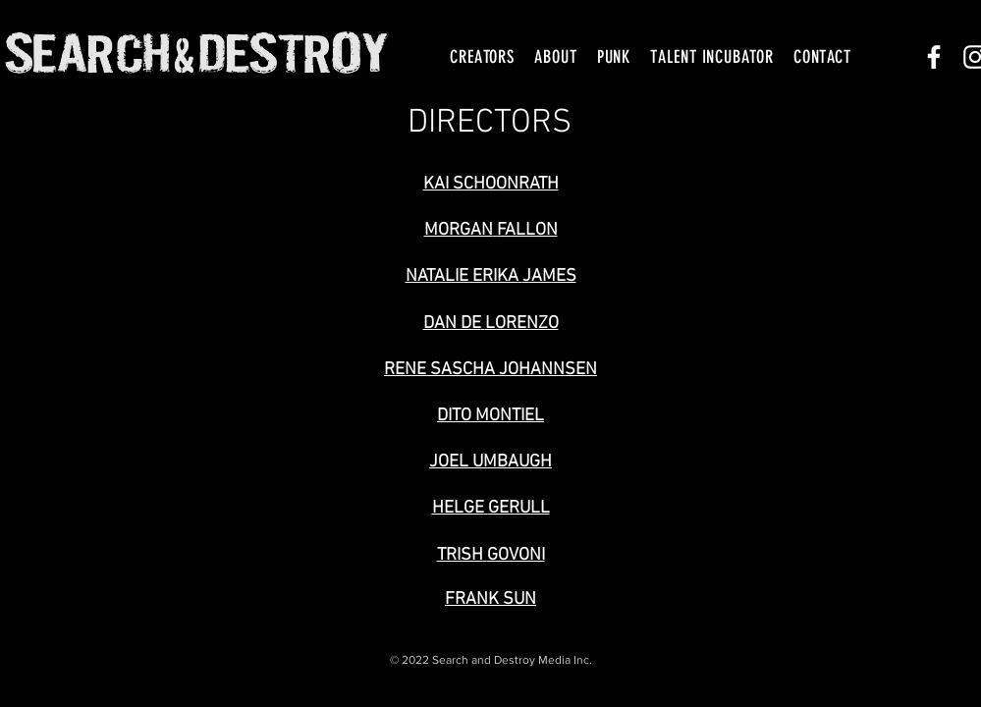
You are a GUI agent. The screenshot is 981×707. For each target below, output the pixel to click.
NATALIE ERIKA (462, 276)
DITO (454, 416)
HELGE (458, 508)
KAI (438, 184)
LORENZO (522, 323)
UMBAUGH (512, 462)
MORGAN (458, 230)
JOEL (448, 462)
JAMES (549, 276)
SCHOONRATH (506, 184)
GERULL (519, 508)
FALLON (527, 230)
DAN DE (452, 323)
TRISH (460, 555)
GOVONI (516, 555)
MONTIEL (509, 416)
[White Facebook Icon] (934, 57)
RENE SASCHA (439, 369)
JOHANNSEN (548, 369)
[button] (482, 57)
